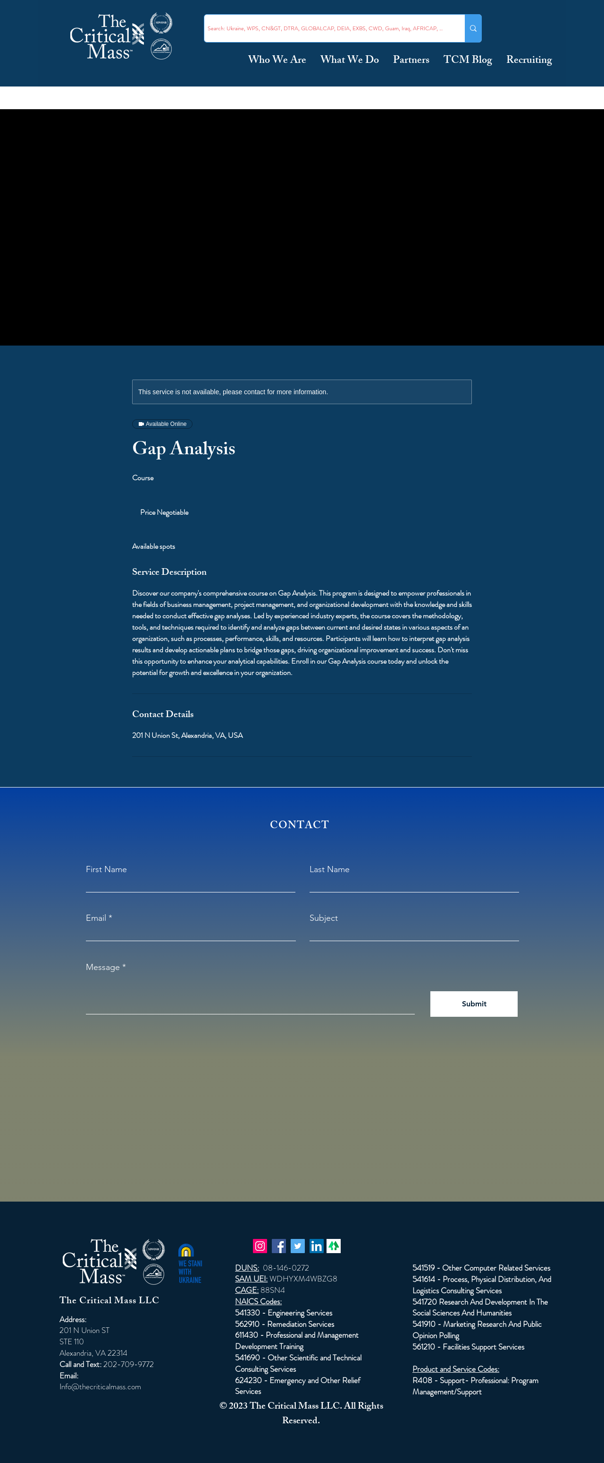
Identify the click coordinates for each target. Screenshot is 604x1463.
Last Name (330, 869)
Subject (324, 918)
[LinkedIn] (317, 1246)
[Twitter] (298, 1246)
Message (103, 967)
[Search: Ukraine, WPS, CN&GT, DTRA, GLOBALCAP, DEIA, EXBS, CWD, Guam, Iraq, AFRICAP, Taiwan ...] (326, 28)
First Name (106, 869)
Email (96, 918)
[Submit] (474, 1004)
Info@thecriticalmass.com (100, 1386)
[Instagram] (260, 1246)
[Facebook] (279, 1246)
